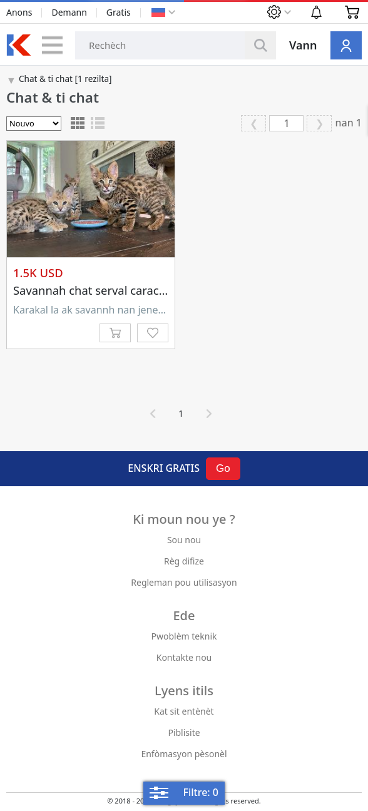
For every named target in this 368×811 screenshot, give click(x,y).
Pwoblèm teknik (184, 636)
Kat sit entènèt (183, 711)
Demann (68, 12)
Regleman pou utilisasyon (184, 582)
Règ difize (184, 561)
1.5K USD (38, 272)
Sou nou (184, 540)
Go (223, 468)
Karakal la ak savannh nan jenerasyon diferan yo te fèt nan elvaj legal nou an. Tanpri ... (90, 310)
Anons (19, 12)
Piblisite (184, 732)
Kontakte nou (184, 657)
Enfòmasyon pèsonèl (184, 754)
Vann (303, 45)
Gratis (118, 12)
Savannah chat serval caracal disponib (115, 290)
